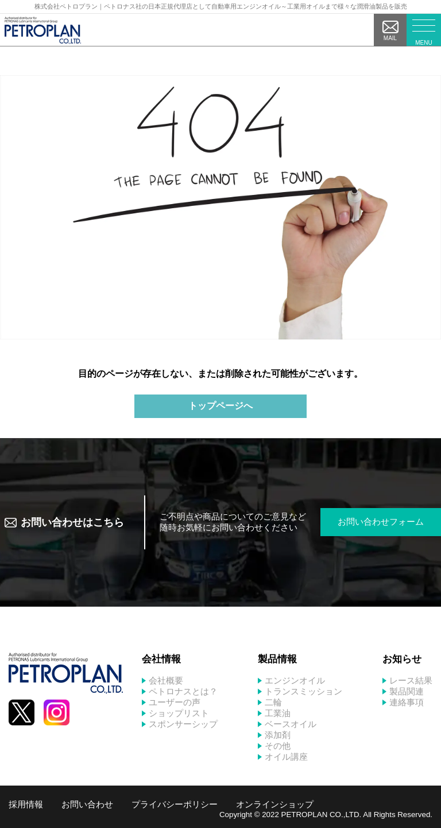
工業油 (278, 713)
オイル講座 (286, 756)
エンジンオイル (295, 680)
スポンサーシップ (183, 724)
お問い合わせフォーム (381, 521)
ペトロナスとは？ (183, 691)
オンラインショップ (275, 804)
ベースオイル (290, 724)
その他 (278, 746)
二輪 (273, 702)
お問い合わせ (87, 804)
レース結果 (410, 680)
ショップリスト (179, 713)
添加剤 (278, 735)
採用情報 (26, 804)
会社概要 (166, 680)
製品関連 (406, 691)
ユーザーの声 (174, 702)
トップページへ (220, 406)
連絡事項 (406, 702)
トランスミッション (303, 691)
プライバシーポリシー (174, 804)
